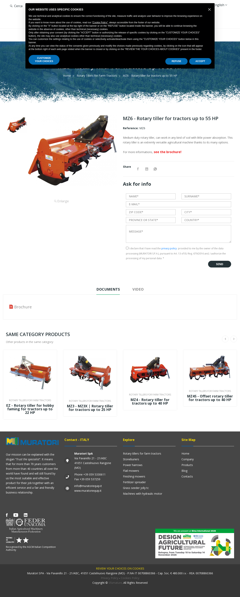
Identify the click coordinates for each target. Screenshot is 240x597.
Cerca (16, 6)
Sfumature (115, 583)
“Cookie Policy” (100, 22)
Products (187, 465)
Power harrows (132, 465)
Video (138, 289)
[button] (209, 9)
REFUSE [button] (176, 61)
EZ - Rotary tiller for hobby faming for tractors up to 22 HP (30, 409)
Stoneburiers (131, 459)
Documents (108, 289)
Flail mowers (131, 471)
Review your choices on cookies (120, 568)
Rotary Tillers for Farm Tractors (97, 75)
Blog (184, 471)
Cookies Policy (130, 578)
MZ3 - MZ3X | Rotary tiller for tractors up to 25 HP (90, 407)
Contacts (187, 476)
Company (187, 459)
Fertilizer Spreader (134, 482)
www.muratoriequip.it (87, 490)
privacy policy (169, 248)
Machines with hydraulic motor (142, 493)
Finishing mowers (134, 476)
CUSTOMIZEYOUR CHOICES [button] (44, 60)
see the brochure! (167, 152)
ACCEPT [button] (200, 61)
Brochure (23, 307)
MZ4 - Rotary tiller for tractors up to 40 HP (149, 401)
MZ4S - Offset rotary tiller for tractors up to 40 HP (210, 397)
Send (219, 264)
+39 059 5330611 (94, 474)
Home (67, 75)
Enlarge (61, 201)
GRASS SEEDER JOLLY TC (136, 488)
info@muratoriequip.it (88, 486)
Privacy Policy (109, 578)
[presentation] (156, 268)
